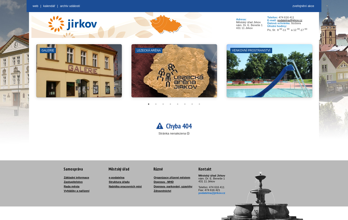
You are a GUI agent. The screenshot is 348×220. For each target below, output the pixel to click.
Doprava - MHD (164, 181)
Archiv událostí (70, 6)
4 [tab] (170, 104)
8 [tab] (199, 104)
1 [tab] (148, 104)
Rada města (72, 186)
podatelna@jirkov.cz (289, 20)
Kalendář (49, 6)
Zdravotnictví (162, 190)
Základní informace (76, 177)
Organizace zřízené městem (172, 177)
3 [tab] (163, 104)
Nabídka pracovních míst (125, 186)
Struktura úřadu (119, 181)
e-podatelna (116, 177)
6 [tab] (184, 104)
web (35, 6)
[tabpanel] (79, 73)
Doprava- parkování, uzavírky (173, 186)
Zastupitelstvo (73, 181)
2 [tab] (155, 104)
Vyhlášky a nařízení (76, 190)
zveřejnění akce (303, 6)
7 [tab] (192, 104)
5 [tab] (177, 104)
